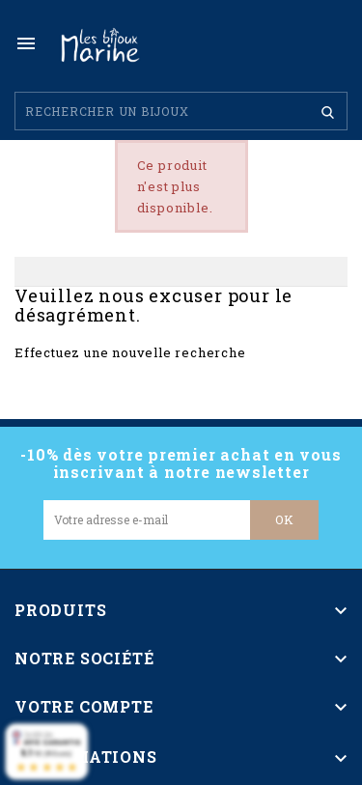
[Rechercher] (181, 111)
